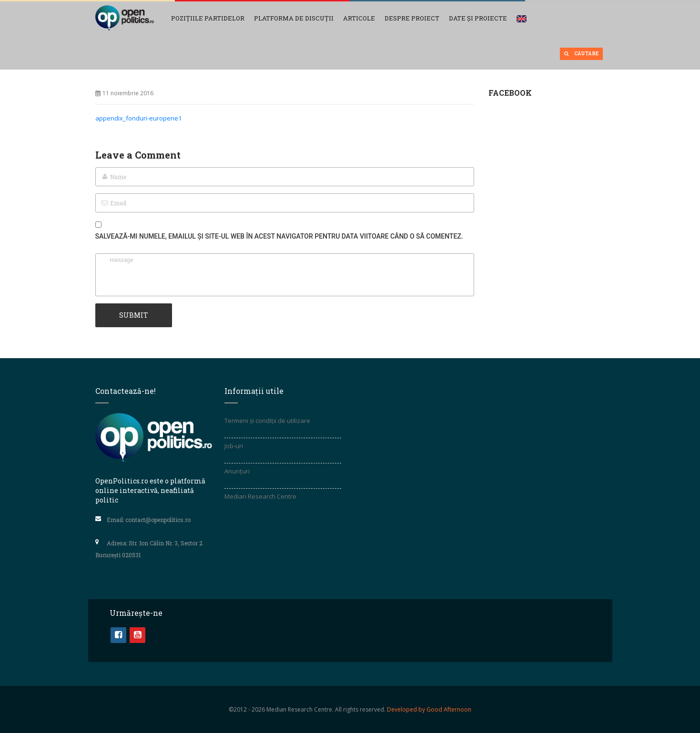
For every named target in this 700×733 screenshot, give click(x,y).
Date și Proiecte (478, 18)
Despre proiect (412, 18)
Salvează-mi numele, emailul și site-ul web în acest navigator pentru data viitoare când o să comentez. (279, 236)
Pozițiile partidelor (207, 18)
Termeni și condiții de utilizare (267, 420)
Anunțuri (237, 471)
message (284, 274)
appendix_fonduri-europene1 (138, 118)
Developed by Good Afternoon (429, 709)
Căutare (581, 53)
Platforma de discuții (294, 18)
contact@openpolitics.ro (158, 519)
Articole (359, 18)
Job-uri (233, 446)
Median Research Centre (260, 496)
